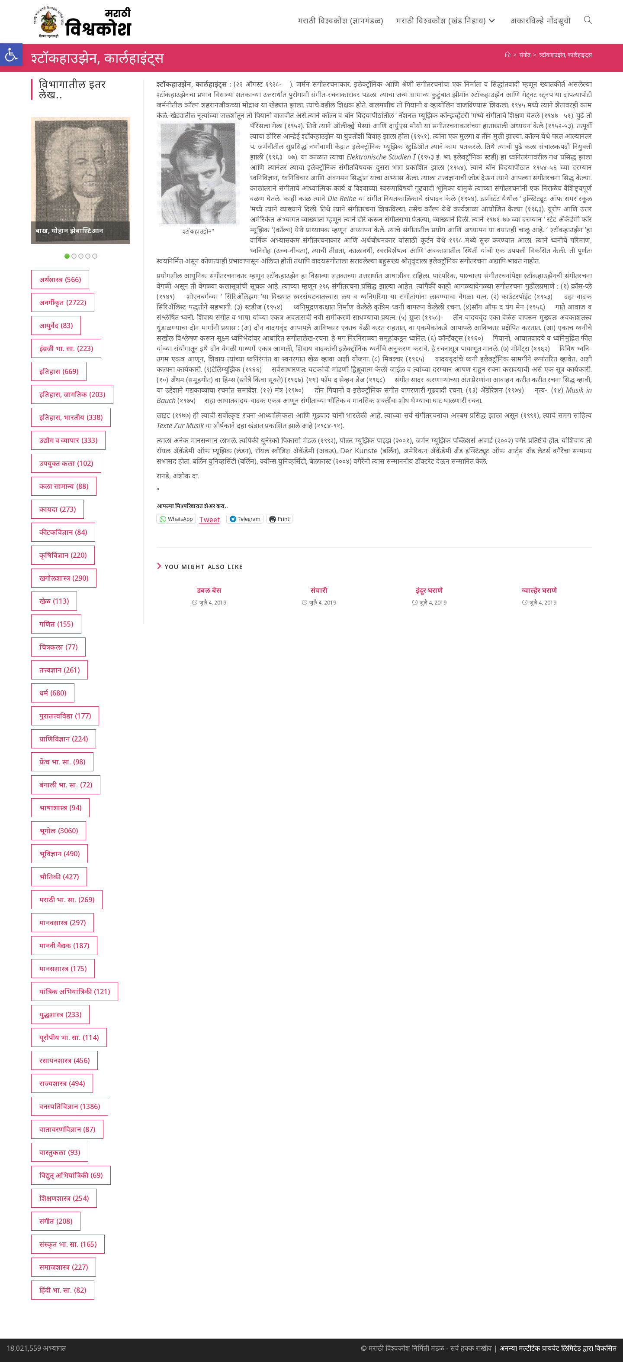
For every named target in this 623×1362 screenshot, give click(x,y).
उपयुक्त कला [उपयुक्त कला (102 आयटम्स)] (66, 463)
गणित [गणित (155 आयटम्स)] (56, 624)
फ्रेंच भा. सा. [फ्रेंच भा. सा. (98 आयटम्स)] (62, 762)
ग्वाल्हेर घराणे (539, 590)
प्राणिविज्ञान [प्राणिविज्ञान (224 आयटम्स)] (63, 739)
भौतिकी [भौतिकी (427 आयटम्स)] (59, 876)
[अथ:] (508, 55)
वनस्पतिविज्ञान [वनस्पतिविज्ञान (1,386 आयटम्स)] (69, 1106)
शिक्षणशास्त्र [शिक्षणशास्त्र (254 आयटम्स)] (64, 1198)
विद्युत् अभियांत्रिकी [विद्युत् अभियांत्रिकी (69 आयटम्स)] (71, 1175)
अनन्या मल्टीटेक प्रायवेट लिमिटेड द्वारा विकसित (558, 1348)
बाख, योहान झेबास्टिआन (69, 230)
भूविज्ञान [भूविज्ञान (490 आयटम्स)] (59, 853)
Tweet (209, 518)
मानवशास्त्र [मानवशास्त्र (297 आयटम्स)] (62, 922)
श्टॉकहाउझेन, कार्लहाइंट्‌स (565, 55)
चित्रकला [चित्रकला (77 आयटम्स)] (58, 647)
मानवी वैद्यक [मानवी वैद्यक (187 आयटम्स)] (64, 945)
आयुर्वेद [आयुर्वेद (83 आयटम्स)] (56, 325)
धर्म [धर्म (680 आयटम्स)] (52, 693)
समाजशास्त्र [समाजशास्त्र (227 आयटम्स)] (63, 1267)
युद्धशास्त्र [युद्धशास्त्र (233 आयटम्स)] (60, 1014)
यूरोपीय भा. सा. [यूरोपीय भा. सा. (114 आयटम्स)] (69, 1037)
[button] (11, 54)
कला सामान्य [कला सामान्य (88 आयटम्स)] (63, 486)
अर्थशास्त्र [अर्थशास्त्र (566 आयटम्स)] (60, 279)
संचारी (319, 590)
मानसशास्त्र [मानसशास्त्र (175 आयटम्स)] (63, 968)
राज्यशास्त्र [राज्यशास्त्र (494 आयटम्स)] (62, 1083)
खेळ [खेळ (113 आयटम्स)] (54, 601)
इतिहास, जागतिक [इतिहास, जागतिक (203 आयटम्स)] (72, 394)
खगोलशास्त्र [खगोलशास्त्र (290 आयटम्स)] (63, 578)
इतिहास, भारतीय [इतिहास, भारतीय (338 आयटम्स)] (71, 417)
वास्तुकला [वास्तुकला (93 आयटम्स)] (59, 1152)
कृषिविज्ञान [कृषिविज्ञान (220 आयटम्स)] (63, 555)
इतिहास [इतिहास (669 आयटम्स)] (58, 371)
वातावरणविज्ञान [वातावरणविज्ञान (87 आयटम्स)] (67, 1129)
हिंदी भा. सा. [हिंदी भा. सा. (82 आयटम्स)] (62, 1290)
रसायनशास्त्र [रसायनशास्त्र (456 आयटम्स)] (64, 1060)
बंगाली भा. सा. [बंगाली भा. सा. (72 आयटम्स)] (65, 785)
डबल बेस (209, 590)
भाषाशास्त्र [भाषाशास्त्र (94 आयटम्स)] (60, 808)
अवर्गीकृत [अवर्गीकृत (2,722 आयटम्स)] (62, 302)
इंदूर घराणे (429, 590)
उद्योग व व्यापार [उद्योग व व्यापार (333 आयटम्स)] (68, 440)
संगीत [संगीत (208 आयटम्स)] (55, 1221)
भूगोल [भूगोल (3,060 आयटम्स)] (58, 831)
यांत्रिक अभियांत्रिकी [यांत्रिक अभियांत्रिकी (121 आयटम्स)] (74, 991)
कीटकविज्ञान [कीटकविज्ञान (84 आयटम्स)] (63, 532)
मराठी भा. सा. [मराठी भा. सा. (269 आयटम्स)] (66, 899)
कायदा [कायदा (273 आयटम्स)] (57, 509)
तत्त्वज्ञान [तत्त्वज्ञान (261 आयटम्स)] (59, 670)
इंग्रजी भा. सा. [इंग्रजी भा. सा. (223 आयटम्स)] (66, 348)
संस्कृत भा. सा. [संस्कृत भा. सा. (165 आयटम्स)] (67, 1244)
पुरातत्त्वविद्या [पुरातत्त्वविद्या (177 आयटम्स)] (65, 716)
